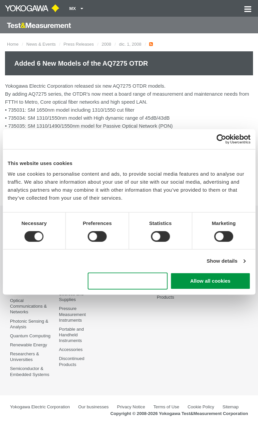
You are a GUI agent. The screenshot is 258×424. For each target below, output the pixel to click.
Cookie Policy (200, 406)
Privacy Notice (131, 406)
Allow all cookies (210, 281)
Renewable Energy (28, 344)
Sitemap (230, 406)
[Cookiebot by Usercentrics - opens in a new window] (221, 139)
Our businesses (93, 406)
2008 (106, 44)
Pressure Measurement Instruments (72, 314)
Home (13, 44)
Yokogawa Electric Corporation (40, 406)
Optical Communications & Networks (28, 306)
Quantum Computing (30, 335)
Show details (222, 261)
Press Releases (79, 44)
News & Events (41, 44)
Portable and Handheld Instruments (71, 335)
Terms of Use (166, 406)
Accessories (71, 349)
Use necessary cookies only (128, 281)
